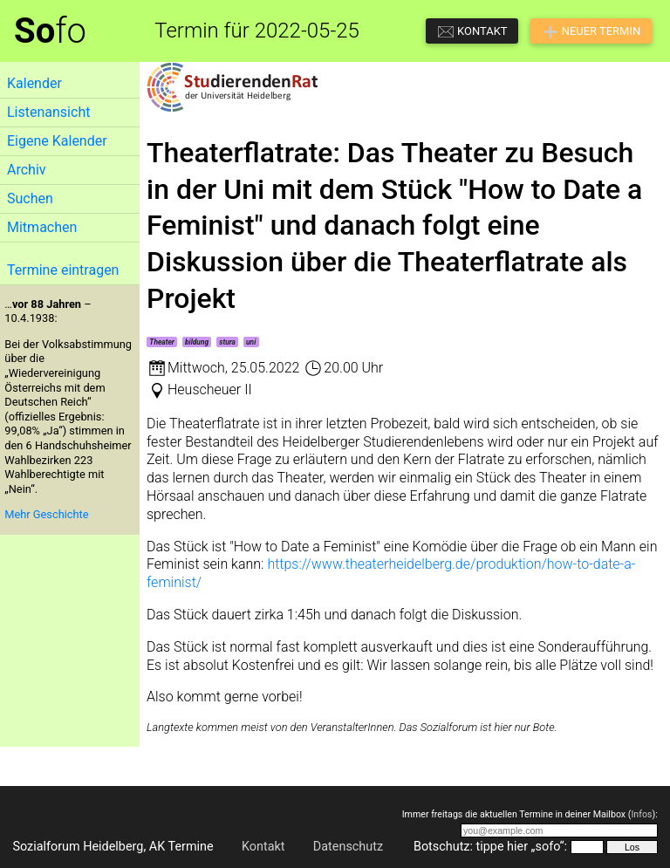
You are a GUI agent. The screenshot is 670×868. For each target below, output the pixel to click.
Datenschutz (348, 846)
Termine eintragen (63, 270)
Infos (641, 814)
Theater (161, 342)
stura (227, 342)
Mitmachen (42, 227)
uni (251, 342)
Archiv (26, 169)
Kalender (34, 83)
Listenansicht (48, 112)
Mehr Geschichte (46, 514)
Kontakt (263, 846)
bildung (197, 342)
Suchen (30, 198)
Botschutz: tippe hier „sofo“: (490, 846)
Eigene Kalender (57, 141)
